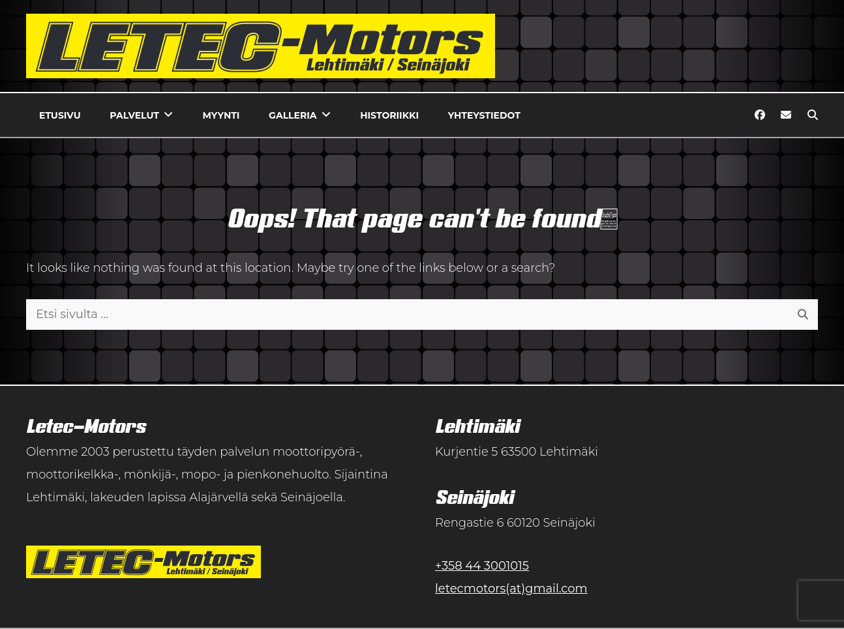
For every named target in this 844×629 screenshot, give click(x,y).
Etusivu (60, 115)
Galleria (292, 115)
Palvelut (134, 115)
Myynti (221, 115)
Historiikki (389, 115)
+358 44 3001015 (482, 566)
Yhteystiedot (484, 115)
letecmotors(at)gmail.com (511, 588)
